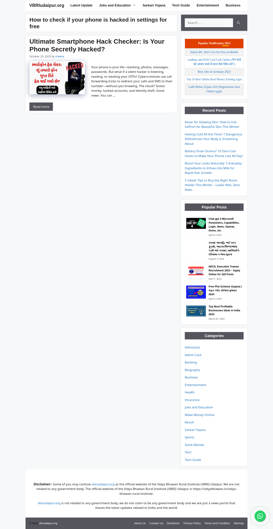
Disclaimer (173, 523)
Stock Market (194, 445)
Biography (192, 370)
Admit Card (193, 355)
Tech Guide (181, 5)
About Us (140, 523)
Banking (191, 362)
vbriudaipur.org (103, 484)
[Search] (238, 22)
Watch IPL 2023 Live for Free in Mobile (214, 52)
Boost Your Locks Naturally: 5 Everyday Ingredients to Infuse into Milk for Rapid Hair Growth (213, 168)
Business (233, 5)
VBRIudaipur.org (46, 5)
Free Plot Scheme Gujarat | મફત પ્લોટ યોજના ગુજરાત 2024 (225, 290)
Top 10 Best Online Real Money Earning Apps (214, 79)
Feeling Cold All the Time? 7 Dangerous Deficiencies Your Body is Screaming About (213, 139)
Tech (188, 452)
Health (190, 392)
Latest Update (81, 5)
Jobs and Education (119, 5)
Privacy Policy (192, 523)
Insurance (192, 400)
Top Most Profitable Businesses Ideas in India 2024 (224, 310)
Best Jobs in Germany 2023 (214, 71)
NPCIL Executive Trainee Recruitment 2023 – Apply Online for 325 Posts (224, 270)
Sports (189, 437)
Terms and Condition (217, 523)
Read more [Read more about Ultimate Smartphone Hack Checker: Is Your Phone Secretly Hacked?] (41, 107)
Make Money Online (199, 415)
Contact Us (156, 523)
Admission (192, 347)
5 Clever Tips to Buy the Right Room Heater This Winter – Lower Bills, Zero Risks (212, 185)
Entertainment (208, 5)
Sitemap (239, 523)
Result (189, 422)
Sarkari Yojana (154, 5)
